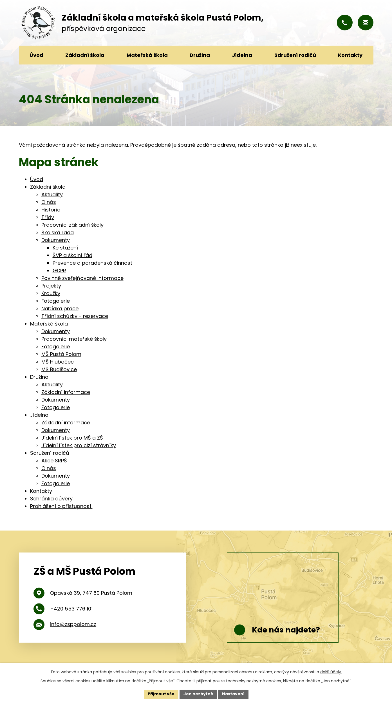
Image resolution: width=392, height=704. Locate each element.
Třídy (47, 217)
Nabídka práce (60, 308)
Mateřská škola (147, 55)
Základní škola (84, 55)
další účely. (331, 672)
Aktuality (52, 194)
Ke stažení (65, 247)
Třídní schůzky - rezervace (74, 316)
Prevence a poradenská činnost (92, 262)
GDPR (59, 270)
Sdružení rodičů (295, 55)
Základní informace (65, 392)
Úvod (36, 55)
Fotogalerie (55, 300)
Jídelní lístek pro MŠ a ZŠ (72, 437)
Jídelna (242, 55)
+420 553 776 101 (71, 608)
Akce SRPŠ (54, 460)
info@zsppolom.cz (73, 624)
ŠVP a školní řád (72, 255)
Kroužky (50, 293)
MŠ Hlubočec (57, 361)
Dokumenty (55, 240)
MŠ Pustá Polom (61, 354)
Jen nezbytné (198, 694)
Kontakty (350, 55)
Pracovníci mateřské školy (74, 338)
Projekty (51, 285)
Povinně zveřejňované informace (82, 278)
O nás (48, 202)
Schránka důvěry (51, 498)
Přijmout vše (161, 694)
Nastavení (233, 694)
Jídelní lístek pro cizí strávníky (78, 445)
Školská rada (57, 232)
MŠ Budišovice (59, 369)
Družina (200, 55)
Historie (50, 209)
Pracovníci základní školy (72, 224)
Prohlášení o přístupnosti (61, 506)
